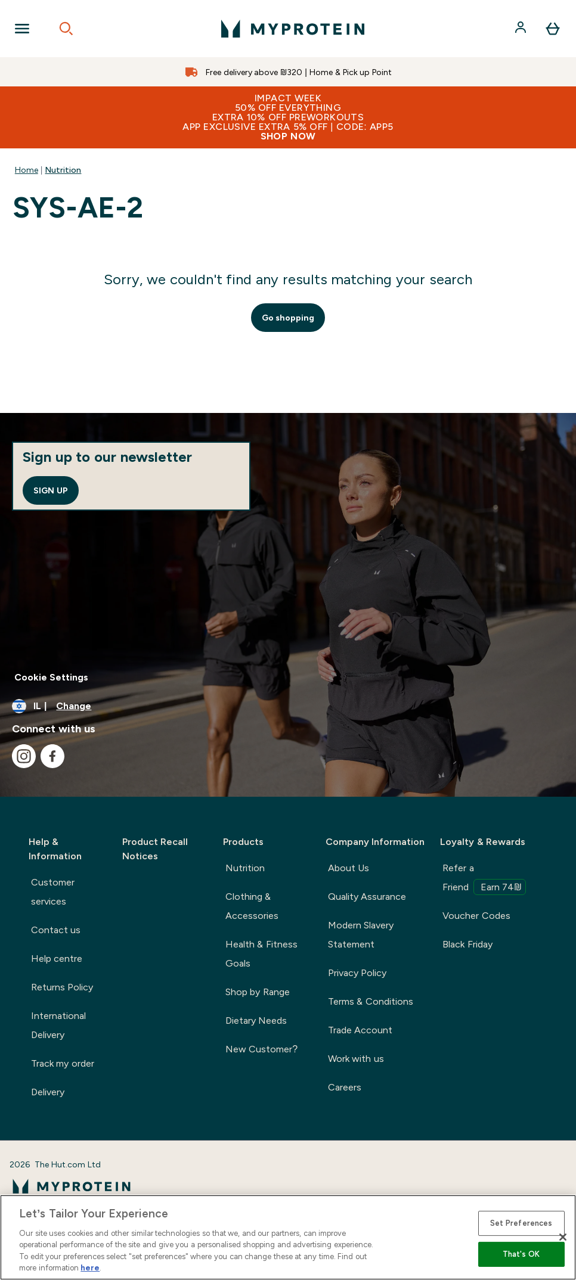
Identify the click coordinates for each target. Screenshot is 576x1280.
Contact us (55, 930)
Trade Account (360, 1030)
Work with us (356, 1059)
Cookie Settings (51, 677)
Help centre (56, 958)
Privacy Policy (357, 973)
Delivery (47, 1092)
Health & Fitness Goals (261, 953)
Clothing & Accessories (251, 906)
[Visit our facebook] (52, 756)
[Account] (521, 28)
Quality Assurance (367, 896)
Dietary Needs (256, 1020)
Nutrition (63, 170)
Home (26, 170)
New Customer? (261, 1049)
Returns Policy (62, 987)
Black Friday (467, 944)
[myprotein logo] (292, 28)
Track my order (62, 1063)
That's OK (521, 1254)
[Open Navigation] (22, 28)
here (90, 1267)
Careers (344, 1087)
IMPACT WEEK (288, 117)
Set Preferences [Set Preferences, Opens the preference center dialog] (521, 1223)
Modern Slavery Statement (361, 934)
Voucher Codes (476, 916)
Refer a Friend (484, 879)
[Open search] (66, 28)
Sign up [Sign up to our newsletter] (50, 490)
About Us (348, 868)
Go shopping (288, 317)
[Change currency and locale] (288, 706)
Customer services (53, 891)
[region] (288, 1237)
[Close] (563, 1237)
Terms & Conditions (370, 1001)
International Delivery (58, 1025)
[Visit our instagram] (24, 756)
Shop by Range (257, 992)
